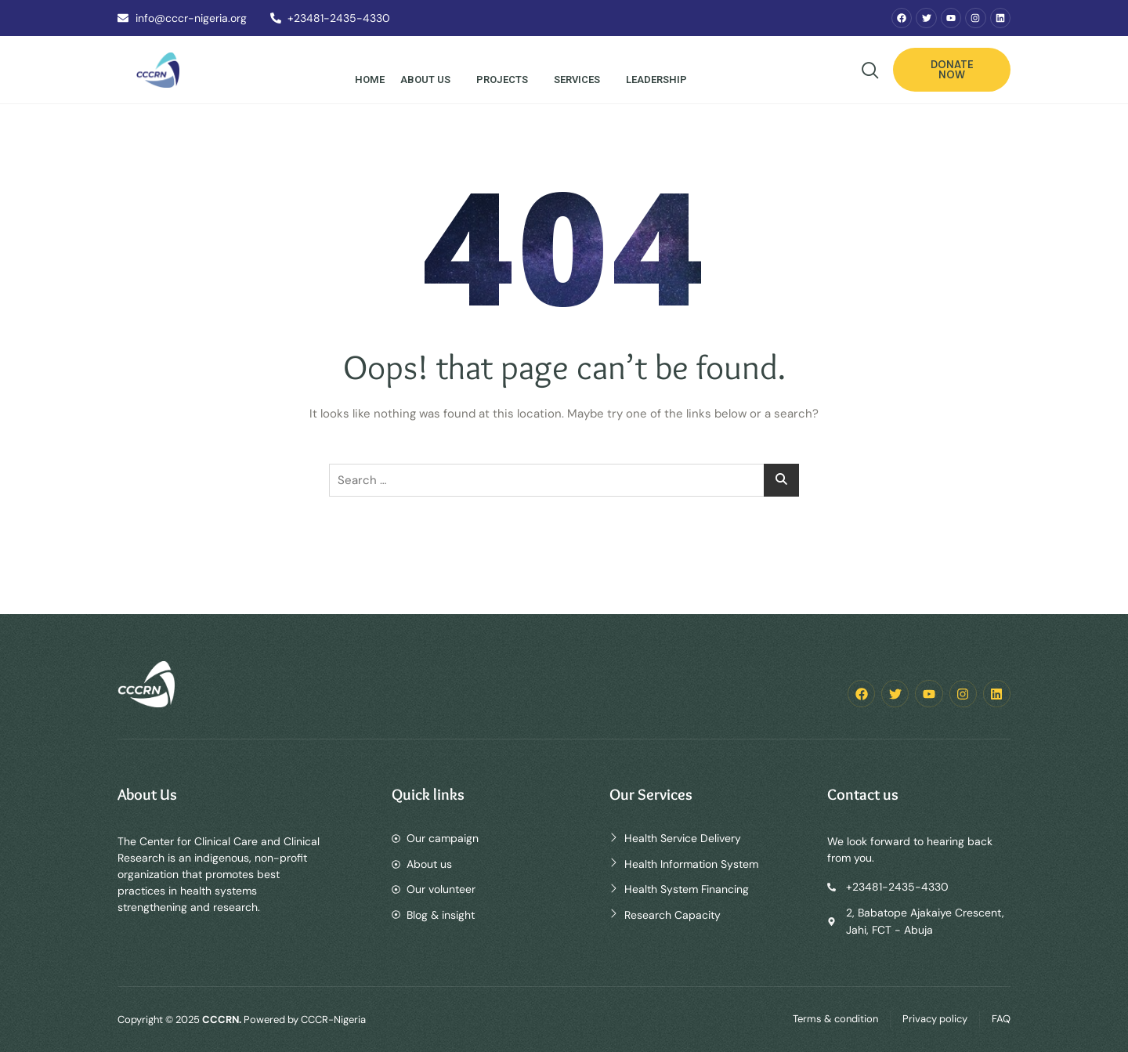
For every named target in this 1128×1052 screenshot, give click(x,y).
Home (370, 79)
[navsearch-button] (870, 72)
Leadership (659, 79)
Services (580, 79)
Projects (504, 79)
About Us (428, 79)
